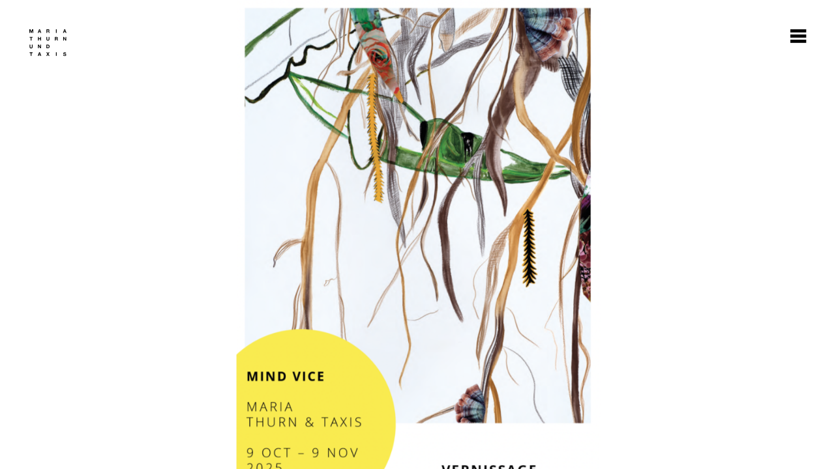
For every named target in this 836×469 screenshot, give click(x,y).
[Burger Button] (798, 37)
